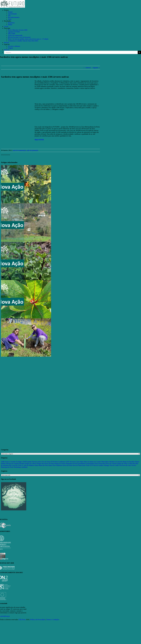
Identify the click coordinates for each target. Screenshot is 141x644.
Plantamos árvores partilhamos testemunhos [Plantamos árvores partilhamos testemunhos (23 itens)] (80, 463)
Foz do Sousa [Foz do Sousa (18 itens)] (46, 462)
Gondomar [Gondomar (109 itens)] (61, 462)
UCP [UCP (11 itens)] (91, 465)
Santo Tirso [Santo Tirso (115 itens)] (52, 465)
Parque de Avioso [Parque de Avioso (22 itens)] (60, 463)
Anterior (88, 67)
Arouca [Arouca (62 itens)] (7, 462)
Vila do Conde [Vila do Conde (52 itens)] (114, 465)
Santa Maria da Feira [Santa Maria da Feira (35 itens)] (41, 465)
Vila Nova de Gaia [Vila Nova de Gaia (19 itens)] (125, 465)
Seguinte (95, 67)
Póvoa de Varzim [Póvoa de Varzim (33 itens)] (111, 463)
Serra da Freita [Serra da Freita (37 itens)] (67, 465)
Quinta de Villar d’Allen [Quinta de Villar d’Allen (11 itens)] (125, 463)
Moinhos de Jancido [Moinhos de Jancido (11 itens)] (115, 462)
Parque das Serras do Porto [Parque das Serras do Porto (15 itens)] (45, 463)
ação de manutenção (19, 150)
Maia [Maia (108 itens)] (81, 462)
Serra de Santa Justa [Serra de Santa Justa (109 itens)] (79, 465)
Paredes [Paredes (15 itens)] (21, 463)
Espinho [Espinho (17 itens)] (29, 462)
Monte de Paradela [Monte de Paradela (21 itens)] (129, 462)
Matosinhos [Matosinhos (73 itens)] (105, 462)
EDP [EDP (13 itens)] (24, 462)
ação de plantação (32, 150)
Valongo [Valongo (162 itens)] (106, 465)
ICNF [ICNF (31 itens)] (67, 462)
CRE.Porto (22, 619)
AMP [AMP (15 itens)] (2, 462)
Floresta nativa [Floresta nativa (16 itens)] (36, 462)
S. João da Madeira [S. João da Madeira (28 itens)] (28, 465)
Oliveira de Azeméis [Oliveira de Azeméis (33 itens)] (12, 463)
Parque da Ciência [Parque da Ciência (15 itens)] (30, 463)
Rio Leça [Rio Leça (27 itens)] (12, 465)
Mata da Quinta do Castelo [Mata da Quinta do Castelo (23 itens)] (92, 462)
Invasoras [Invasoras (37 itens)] (73, 462)
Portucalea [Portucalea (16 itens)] (101, 463)
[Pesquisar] (139, 52)
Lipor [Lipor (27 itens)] (78, 462)
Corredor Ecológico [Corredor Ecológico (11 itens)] (16, 462)
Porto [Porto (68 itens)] (96, 463)
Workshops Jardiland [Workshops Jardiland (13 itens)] (20, 467)
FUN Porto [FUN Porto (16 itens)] (54, 462)
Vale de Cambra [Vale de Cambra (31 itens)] (98, 465)
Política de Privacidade (37, 619)
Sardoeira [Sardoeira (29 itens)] (59, 465)
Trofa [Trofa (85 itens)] (87, 465)
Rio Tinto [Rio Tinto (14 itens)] (18, 465)
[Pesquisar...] (71, 52)
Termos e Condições (52, 619)
